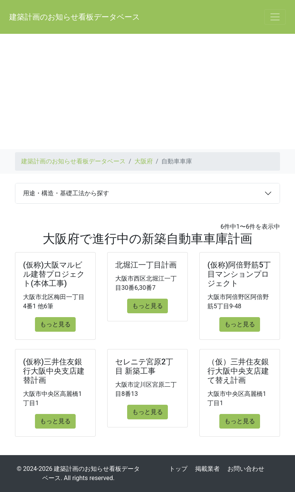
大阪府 (143, 161)
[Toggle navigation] (275, 17)
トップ (178, 468)
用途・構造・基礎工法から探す (66, 193)
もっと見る (55, 324)
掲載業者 (207, 468)
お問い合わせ (245, 468)
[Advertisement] (147, 91)
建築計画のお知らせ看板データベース (74, 17)
